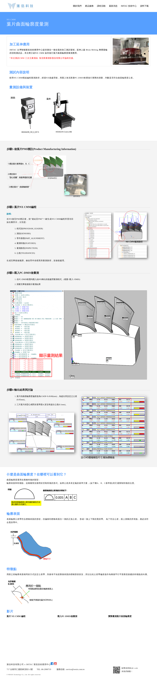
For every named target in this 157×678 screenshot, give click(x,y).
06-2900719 (46, 669)
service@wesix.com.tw (75, 669)
